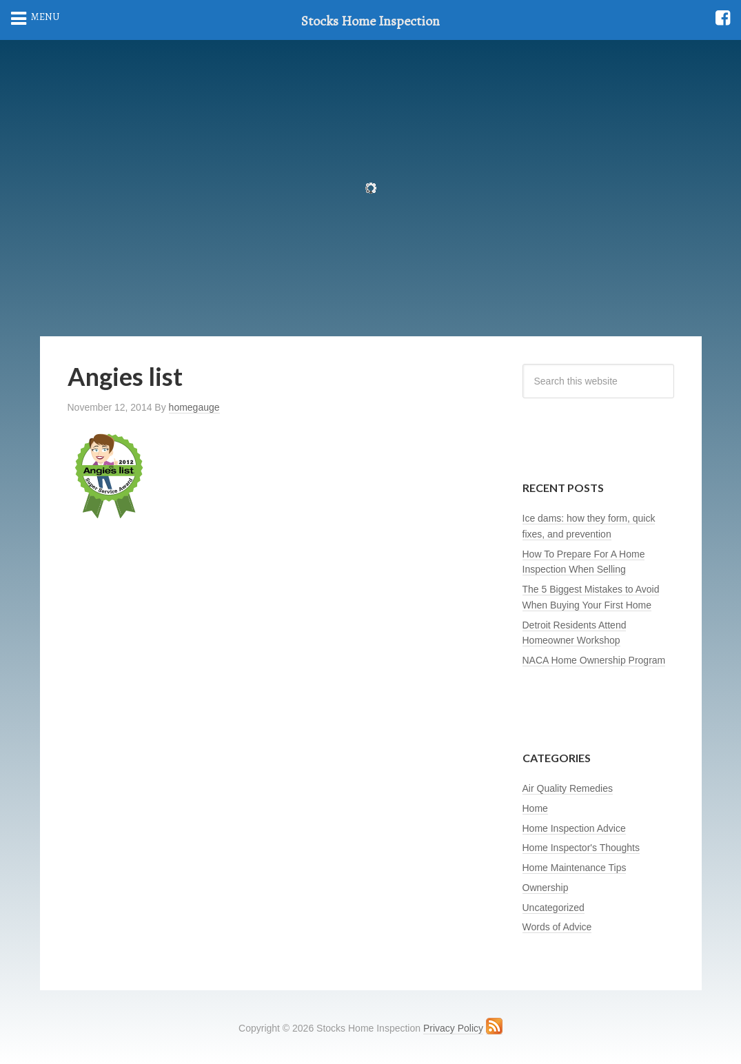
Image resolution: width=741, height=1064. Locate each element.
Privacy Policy (453, 1028)
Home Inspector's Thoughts (581, 847)
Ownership (545, 887)
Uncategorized (553, 907)
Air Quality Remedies (567, 788)
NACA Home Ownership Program (594, 660)
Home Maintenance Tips (574, 867)
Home (535, 808)
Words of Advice (557, 926)
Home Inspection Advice (574, 828)
